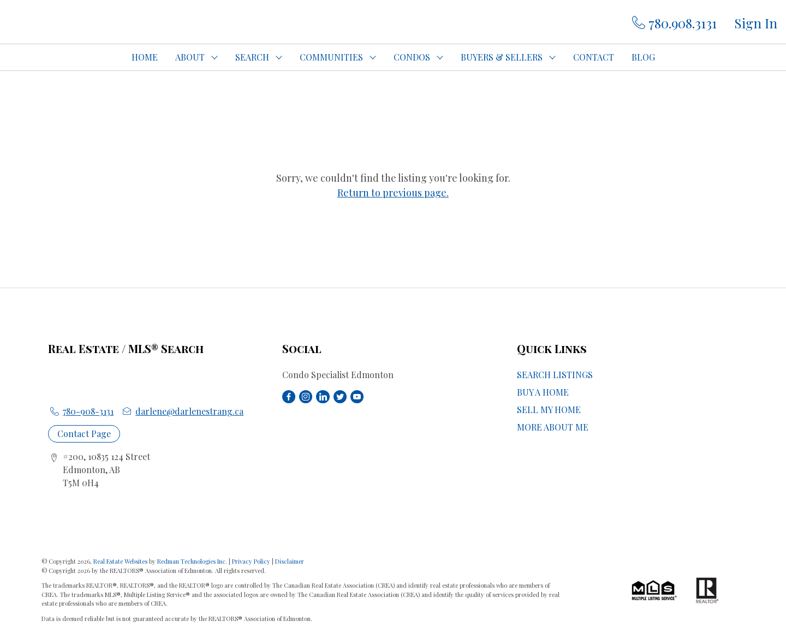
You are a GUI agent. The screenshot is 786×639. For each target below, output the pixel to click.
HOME (145, 57)
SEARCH (252, 57)
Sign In (755, 23)
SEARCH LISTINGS (555, 374)
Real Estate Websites (121, 561)
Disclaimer (289, 561)
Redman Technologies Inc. (193, 561)
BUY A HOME (543, 392)
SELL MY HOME (549, 409)
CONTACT (593, 57)
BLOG (643, 57)
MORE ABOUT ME (552, 427)
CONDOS (412, 57)
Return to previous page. (393, 192)
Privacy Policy (251, 561)
